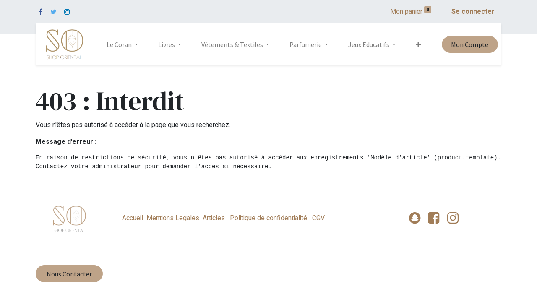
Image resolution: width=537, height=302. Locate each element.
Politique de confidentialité (268, 218)
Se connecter (473, 12)
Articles (214, 218)
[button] (418, 44)
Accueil (132, 218)
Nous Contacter (69, 274)
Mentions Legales (172, 218)
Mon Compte (469, 44)
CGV (317, 218)
